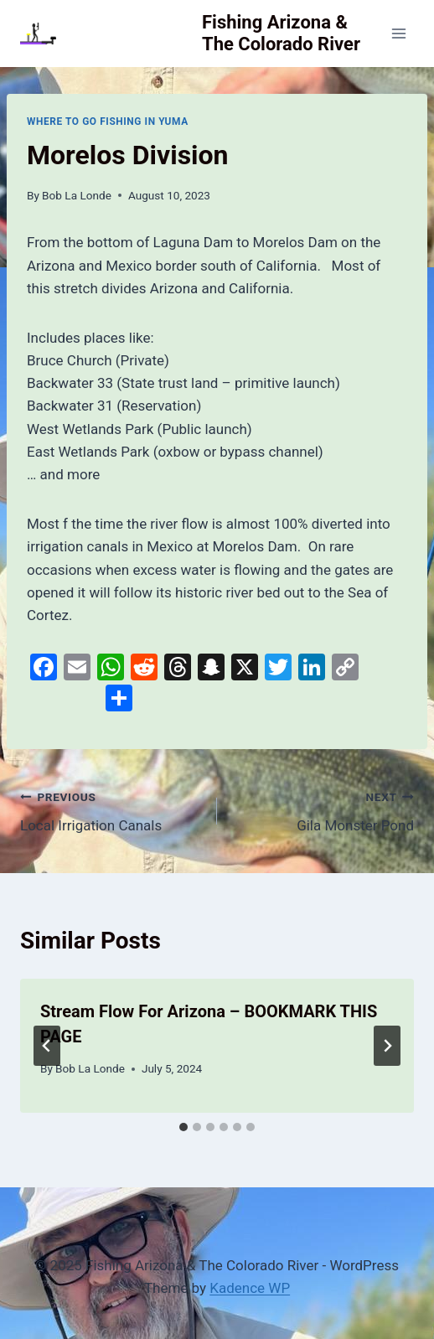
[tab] (183, 1127)
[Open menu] (398, 33)
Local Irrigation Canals (111, 810)
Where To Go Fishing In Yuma (108, 121)
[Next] (387, 1046)
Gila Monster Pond (322, 810)
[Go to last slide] (47, 1046)
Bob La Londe (76, 195)
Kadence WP (249, 1288)
